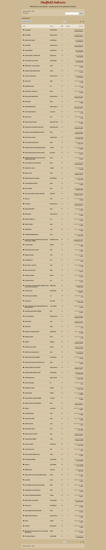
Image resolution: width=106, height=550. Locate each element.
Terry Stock (80, 143)
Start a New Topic (27, 21)
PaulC (82, 491)
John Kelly (81, 470)
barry (82, 476)
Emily (82, 82)
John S (81, 123)
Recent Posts (25, 13)
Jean (82, 261)
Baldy (82, 245)
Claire (82, 414)
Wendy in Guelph (79, 440)
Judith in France (79, 189)
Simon (81, 92)
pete (82, 327)
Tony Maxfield (80, 460)
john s (82, 230)
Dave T (81, 72)
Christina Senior (79, 138)
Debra (82, 102)
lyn (82, 297)
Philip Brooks (80, 286)
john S (81, 210)
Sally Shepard (80, 56)
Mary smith (80, 302)
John (82, 337)
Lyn (82, 383)
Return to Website (26, 11)
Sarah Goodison (79, 501)
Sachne (81, 332)
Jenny (82, 424)
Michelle (81, 394)
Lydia (82, 266)
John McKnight (80, 61)
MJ (82, 87)
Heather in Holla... (79, 128)
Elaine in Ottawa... (79, 31)
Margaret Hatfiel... (79, 343)
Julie (82, 450)
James (82, 220)
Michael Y (81, 291)
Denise (81, 66)
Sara (82, 112)
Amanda (81, 148)
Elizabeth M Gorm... (78, 240)
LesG (82, 118)
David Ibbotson (80, 41)
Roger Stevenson (79, 348)
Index (33, 11)
